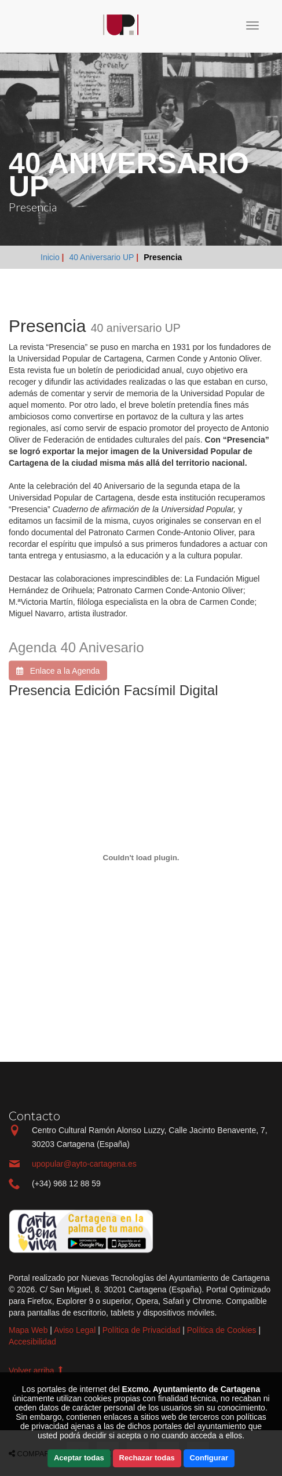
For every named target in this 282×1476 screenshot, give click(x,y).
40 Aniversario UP (101, 257)
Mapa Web (28, 1330)
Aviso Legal (75, 1330)
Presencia (163, 257)
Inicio (51, 257)
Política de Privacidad (141, 1330)
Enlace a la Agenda (58, 676)
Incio (49, 26)
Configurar (209, 1457)
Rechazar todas (147, 1457)
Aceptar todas (79, 1457)
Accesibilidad (32, 1341)
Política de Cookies (222, 1330)
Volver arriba (36, 1370)
